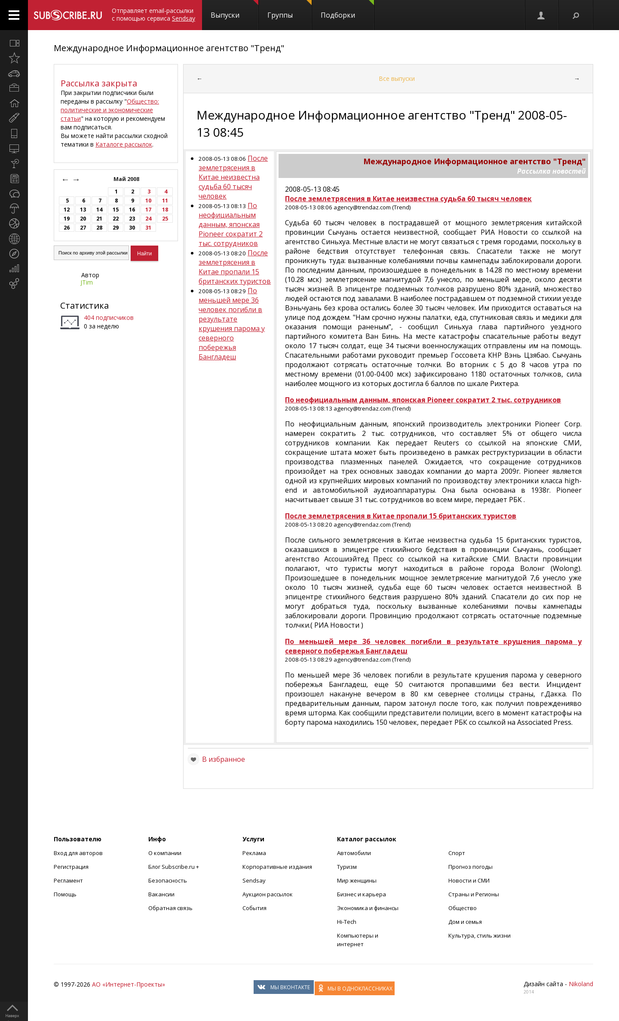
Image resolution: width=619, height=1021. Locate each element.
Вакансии (161, 894)
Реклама (254, 853)
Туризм (347, 867)
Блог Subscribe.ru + (174, 867)
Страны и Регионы (473, 894)
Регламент (68, 880)
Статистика (84, 305)
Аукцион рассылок (267, 894)
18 (165, 209)
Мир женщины (357, 880)
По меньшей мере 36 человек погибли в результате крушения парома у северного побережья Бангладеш (232, 324)
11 (165, 200)
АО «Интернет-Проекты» (128, 984)
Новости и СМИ (469, 880)
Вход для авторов (78, 853)
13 (83, 209)
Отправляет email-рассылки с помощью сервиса (153, 14)
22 (116, 218)
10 (148, 200)
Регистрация (71, 867)
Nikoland (581, 984)
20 (83, 218)
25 (165, 218)
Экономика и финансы (367, 908)
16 (132, 209)
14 (99, 209)
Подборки (347, 10)
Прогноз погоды (470, 867)
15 (116, 209)
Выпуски (234, 10)
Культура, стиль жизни (479, 935)
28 (99, 227)
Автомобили (354, 853)
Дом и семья (465, 922)
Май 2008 (127, 179)
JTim (86, 282)
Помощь (65, 894)
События (254, 908)
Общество (462, 908)
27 (83, 227)
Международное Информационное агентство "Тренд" (169, 48)
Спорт (456, 853)
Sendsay (254, 880)
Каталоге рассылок (123, 144)
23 (132, 218)
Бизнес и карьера (361, 894)
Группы (289, 10)
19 (67, 218)
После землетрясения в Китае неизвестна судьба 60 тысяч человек (233, 177)
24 (148, 218)
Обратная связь (170, 908)
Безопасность (167, 880)
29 (116, 227)
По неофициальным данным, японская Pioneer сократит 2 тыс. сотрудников (231, 224)
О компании (164, 853)
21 (99, 218)
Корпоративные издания (277, 867)
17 (148, 209)
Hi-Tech (346, 922)
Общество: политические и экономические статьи (110, 110)
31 (148, 227)
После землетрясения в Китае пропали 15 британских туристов (235, 267)
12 (67, 209)
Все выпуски (397, 78)
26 (67, 227)
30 (132, 227)
